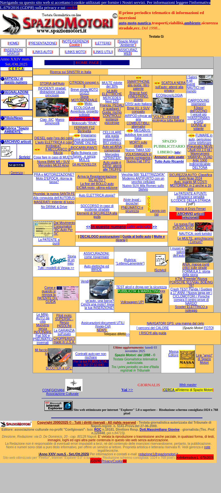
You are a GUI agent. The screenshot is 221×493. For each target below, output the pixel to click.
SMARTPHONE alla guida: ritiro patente (138, 85)
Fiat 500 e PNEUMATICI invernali (42, 339)
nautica (144, 22)
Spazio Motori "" (128, 43)
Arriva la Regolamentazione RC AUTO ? (97, 178)
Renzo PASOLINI (64, 324)
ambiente (192, 22)
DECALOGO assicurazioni (100, 236)
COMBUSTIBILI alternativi (138, 124)
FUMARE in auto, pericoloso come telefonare (200, 139)
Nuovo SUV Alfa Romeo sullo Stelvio (143, 187)
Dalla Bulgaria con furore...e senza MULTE (84, 156)
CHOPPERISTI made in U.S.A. (64, 340)
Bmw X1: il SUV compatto (138, 109)
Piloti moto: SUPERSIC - (64, 317)
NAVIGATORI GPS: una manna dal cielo (175, 323)
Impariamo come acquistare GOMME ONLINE (84, 139)
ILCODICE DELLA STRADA (190, 200)
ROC (97, 429)
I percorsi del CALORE (153, 328)
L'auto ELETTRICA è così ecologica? (53, 144)
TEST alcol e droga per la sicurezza (141, 287)
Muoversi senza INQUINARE (43, 328)
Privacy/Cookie (112, 461)
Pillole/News (13, 118)
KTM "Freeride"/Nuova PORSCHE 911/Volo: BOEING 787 (191, 282)
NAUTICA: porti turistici (195, 233)
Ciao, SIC (47, 119)
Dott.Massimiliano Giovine (160, 429)
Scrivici (24, 157)
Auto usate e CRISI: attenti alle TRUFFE (112, 166)
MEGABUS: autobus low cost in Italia (138, 134)
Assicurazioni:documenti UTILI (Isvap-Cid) (102, 324)
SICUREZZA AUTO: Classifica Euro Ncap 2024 (190, 176)
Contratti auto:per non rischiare (90, 355)
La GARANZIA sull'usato (64, 332)
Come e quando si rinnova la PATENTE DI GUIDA (46, 295)
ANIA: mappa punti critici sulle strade (195, 266)
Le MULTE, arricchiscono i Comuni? (195, 240)
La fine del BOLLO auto (97, 184)
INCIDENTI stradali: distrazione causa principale (52, 92)
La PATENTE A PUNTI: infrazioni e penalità (190, 195)
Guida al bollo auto (136, 236)
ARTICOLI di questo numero (15, 80)
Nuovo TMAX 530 (138, 150)
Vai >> (127, 389)
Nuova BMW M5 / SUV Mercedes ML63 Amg (53, 163)
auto (123, 22)
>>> (162, 291)
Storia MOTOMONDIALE (84, 98)
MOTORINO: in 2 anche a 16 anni (190, 187)
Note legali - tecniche (132, 201)
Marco (59, 119)
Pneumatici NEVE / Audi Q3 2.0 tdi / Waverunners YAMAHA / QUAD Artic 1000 (199, 153)
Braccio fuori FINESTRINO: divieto (138, 96)
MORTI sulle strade (138, 144)
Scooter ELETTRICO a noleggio (191, 308)
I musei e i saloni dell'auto (177, 252)
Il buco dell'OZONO (198, 109)
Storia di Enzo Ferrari (191, 209)
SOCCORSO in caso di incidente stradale (97, 207)
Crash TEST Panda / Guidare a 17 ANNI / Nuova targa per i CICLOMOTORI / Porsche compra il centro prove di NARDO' (191, 296)
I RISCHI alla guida (152, 333)
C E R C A (16, 69)
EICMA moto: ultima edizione (96, 187)
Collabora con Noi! (84, 118)
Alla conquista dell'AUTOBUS (54, 198)
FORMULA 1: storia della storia (196, 273)
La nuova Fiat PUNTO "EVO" (183, 225)
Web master (188, 385)
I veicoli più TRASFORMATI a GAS (198, 118)
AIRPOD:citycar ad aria (138, 117)
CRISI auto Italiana (138, 104)
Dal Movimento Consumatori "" (64, 228)
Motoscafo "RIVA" (84, 123)
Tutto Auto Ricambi (169, 161)
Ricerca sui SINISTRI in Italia (70, 72)
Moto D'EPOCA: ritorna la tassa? (54, 180)
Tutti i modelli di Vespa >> (56, 268)
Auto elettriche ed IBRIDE (96, 268)
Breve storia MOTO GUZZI (84, 91)
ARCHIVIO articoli (17, 141)
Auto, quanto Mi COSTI (190, 182)
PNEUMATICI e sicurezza (132, 209)
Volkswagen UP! (132, 302)
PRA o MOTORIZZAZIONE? (54, 174)
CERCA (169, 390)
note (207, 447)
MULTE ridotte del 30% (112, 84)
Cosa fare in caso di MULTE (53, 157)
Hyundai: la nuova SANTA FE (54, 194)
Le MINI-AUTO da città (43, 318)
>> (154, 226)
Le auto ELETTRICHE (112, 92)
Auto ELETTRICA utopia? (97, 195)
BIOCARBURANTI (84, 148)
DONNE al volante (198, 126)
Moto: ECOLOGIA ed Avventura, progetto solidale (84, 109)
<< (88, 226)
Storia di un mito (71, 260)
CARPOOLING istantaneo (198, 102)
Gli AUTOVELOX (84, 164)
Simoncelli (52, 123)
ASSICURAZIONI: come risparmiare (97, 255)
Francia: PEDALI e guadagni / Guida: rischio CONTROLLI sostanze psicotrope (112, 114)
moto (132, 22)
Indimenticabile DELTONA (200, 165)
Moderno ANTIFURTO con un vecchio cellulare (143, 180)
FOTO (208, 328)
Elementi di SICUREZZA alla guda (97, 215)
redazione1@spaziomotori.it (158, 454)
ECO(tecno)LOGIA (169, 95)
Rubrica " (16, 130)
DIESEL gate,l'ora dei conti (54, 138)
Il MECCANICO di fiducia (58, 151)
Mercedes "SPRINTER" (112, 156)
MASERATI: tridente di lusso (54, 202)
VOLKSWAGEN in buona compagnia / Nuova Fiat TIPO (138, 157)
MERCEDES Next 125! (112, 99)
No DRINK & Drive (54, 207)
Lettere (103, 43)
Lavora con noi (158, 212)
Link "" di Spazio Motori (204, 359)
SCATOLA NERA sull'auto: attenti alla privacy (170, 86)
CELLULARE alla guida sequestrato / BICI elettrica (112, 138)
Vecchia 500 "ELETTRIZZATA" (143, 174)
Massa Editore (173, 353)
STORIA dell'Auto (52, 83)
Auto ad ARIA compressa (112, 148)
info (177, 152)
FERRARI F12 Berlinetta (84, 129)
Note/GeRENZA (75, 41)
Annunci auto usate (169, 157)
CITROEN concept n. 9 (84, 84)
